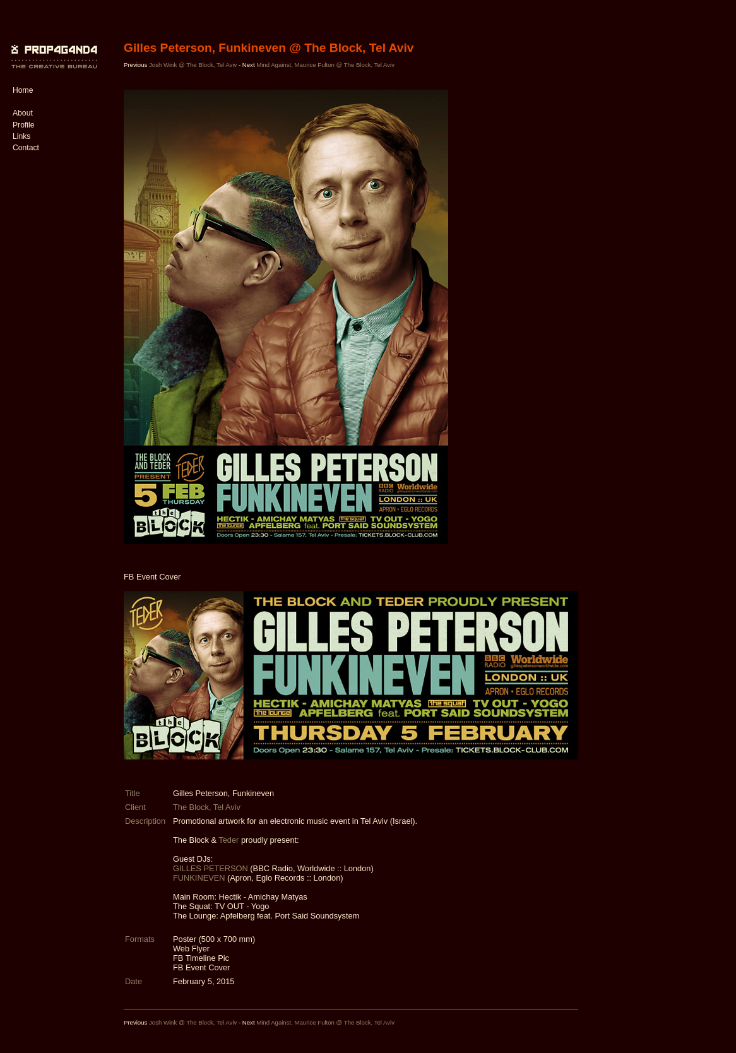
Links (21, 136)
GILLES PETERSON (210, 868)
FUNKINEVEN (199, 878)
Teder (228, 840)
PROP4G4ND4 (52, 47)
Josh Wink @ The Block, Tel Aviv (193, 64)
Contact (26, 147)
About (23, 113)
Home (23, 90)
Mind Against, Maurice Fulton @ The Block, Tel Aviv (325, 64)
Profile (23, 125)
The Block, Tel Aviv (206, 807)
